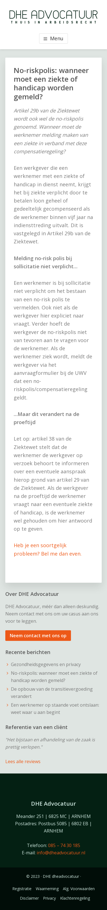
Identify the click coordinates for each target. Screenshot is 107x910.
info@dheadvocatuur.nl (61, 853)
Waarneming (47, 888)
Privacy (49, 898)
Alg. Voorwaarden (79, 888)
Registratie (22, 888)
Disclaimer (29, 898)
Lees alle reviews (23, 761)
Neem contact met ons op (38, 635)
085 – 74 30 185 (64, 845)
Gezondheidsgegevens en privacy (46, 664)
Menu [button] (56, 38)
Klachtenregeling (75, 898)
